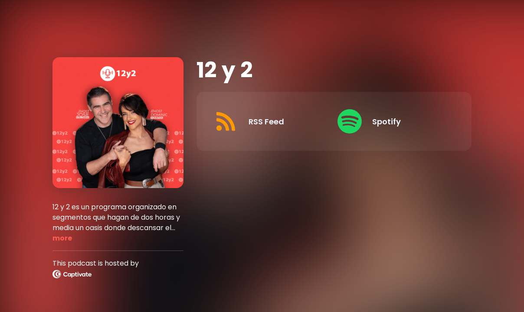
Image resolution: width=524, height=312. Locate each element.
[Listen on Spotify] (392, 121)
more (62, 238)
